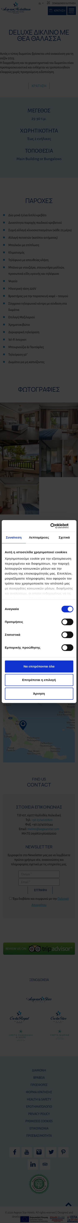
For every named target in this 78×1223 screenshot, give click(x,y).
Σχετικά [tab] (64, 537)
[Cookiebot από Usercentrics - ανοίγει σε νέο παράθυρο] (55, 526)
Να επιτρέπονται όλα (39, 666)
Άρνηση (39, 693)
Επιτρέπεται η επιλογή (39, 680)
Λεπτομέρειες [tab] (39, 537)
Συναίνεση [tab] (13, 537)
